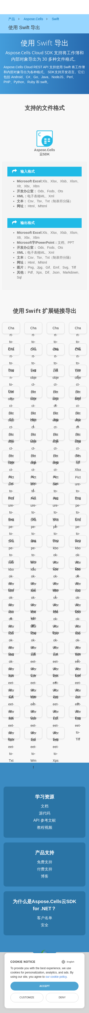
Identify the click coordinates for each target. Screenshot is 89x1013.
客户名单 (44, 918)
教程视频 (44, 827)
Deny (62, 997)
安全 (44, 925)
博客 (44, 876)
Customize (26, 997)
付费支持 (44, 869)
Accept (44, 986)
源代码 (44, 813)
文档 (44, 806)
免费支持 (44, 862)
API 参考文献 (44, 820)
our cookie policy (56, 976)
